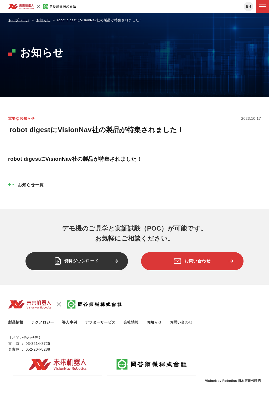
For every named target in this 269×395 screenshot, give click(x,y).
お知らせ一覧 (31, 185)
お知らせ (154, 320)
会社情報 (131, 320)
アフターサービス (100, 320)
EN (248, 6)
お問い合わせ (181, 320)
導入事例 (69, 320)
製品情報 (15, 320)
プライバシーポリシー (29, 384)
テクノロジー (42, 320)
